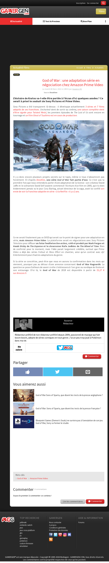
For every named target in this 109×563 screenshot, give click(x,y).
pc (21, 535)
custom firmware (26, 543)
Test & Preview (51, 21)
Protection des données (58, 530)
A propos (52, 525)
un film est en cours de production (51, 115)
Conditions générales (57, 527)
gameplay (24, 538)
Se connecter (93, 3)
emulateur (24, 546)
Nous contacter (55, 522)
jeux (21, 527)
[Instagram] (65, 534)
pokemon (23, 541)
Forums (81, 522)
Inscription (80, 3)
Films (16, 75)
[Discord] (69, 534)
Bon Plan (86, 21)
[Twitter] (55, 534)
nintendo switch (26, 525)
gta (21, 533)
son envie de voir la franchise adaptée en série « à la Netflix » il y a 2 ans (58, 190)
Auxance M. (77, 89)
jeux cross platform (27, 530)
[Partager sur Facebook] (28, 372)
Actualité (16, 21)
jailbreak (23, 522)
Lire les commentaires (73, 501)
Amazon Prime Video (39, 478)
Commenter (93, 356)
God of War (22, 478)
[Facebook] (51, 534)
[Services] (51, 539)
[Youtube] (60, 534)
